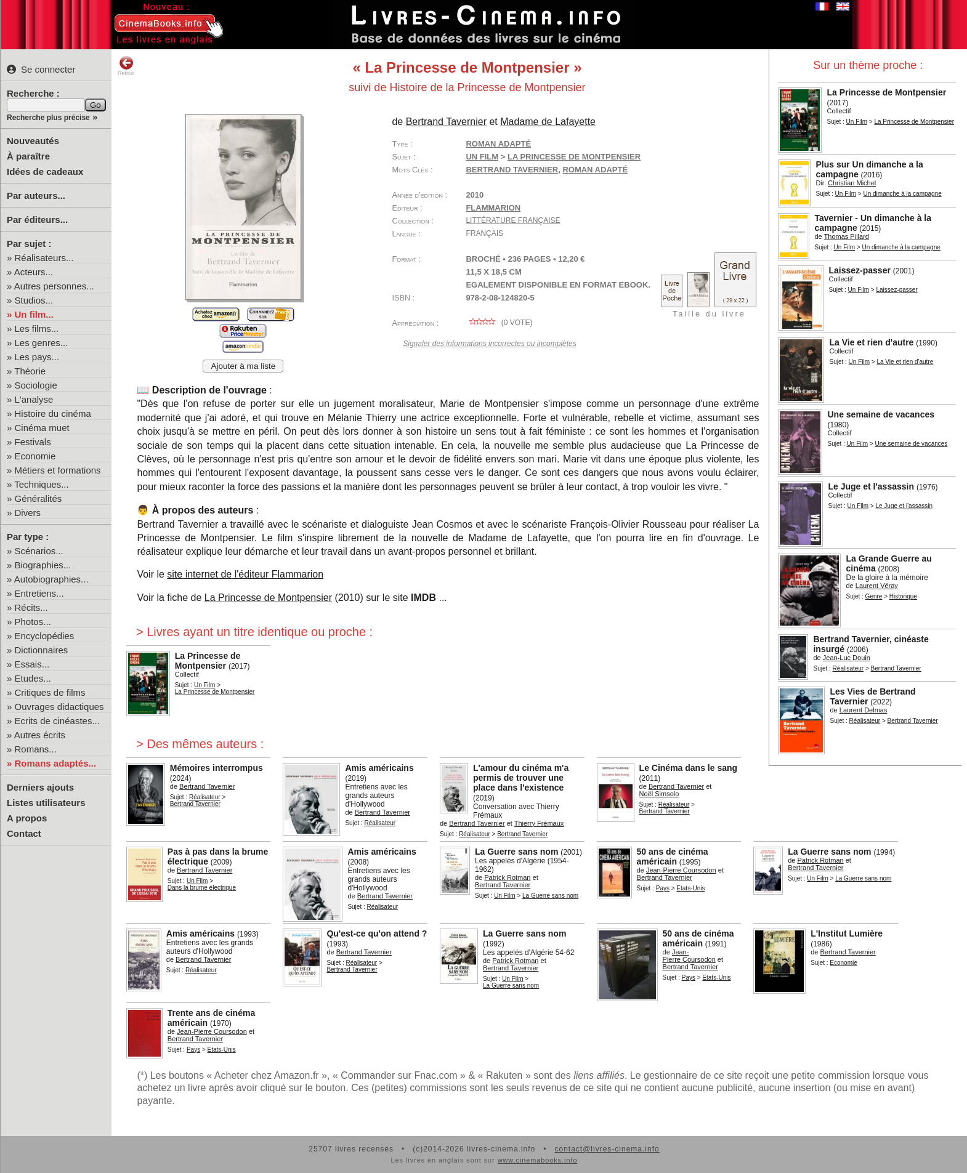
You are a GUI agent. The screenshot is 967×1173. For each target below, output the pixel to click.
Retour (126, 65)
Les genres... (41, 342)
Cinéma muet (42, 427)
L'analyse (34, 399)
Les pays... (37, 357)
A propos (27, 818)
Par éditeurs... (37, 219)
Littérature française (513, 220)
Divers (28, 512)
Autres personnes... (54, 286)
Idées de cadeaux (45, 171)
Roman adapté (498, 143)
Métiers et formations (58, 470)
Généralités (38, 498)
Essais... (32, 664)
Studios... (34, 300)
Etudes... (33, 678)
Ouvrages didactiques (59, 706)
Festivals (33, 442)
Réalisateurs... (44, 257)
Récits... (31, 607)
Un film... (34, 314)
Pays (663, 888)
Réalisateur (848, 668)
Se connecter (41, 69)
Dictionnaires (41, 650)
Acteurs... (33, 272)
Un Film (856, 121)
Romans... (36, 749)
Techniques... (41, 484)
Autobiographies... (51, 579)
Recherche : (33, 93)
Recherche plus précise (48, 117)
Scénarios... (39, 551)
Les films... (37, 328)
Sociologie (36, 385)
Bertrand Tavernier (512, 169)
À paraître (28, 156)
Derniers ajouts (40, 787)
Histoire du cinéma (53, 413)
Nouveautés (33, 140)
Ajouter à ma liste (243, 366)
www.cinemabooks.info (538, 1160)
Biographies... (43, 565)
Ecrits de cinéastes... (57, 720)
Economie (35, 456)
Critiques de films (50, 692)
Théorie (30, 371)
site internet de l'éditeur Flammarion (245, 574)
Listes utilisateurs (46, 802)
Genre (874, 596)
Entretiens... (39, 593)
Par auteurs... (36, 195)
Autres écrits (39, 735)
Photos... (33, 621)
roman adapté (595, 169)
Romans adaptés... (56, 763)
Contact (24, 833)
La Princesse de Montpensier (268, 597)
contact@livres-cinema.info (606, 1149)
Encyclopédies (45, 636)
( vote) (499, 322)
